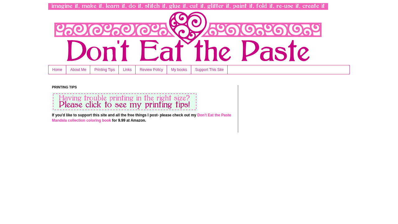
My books (179, 70)
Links (127, 70)
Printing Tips (104, 70)
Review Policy (151, 70)
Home (57, 70)
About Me (78, 70)
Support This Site (209, 70)
